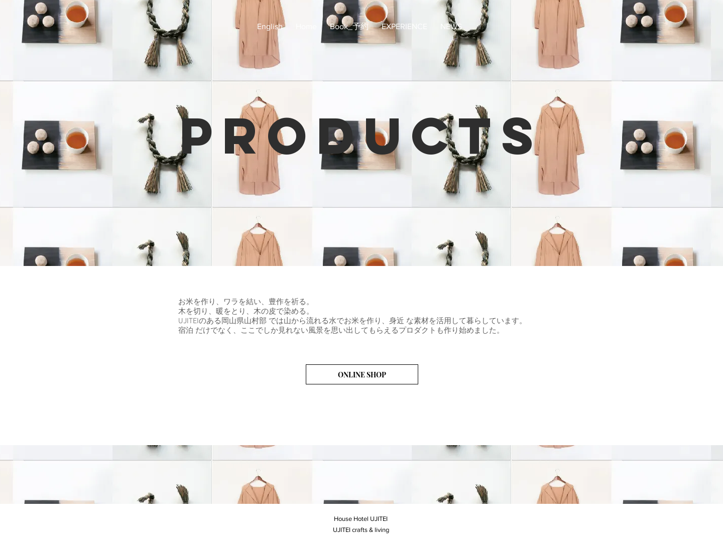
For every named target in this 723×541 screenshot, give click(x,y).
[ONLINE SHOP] (362, 374)
